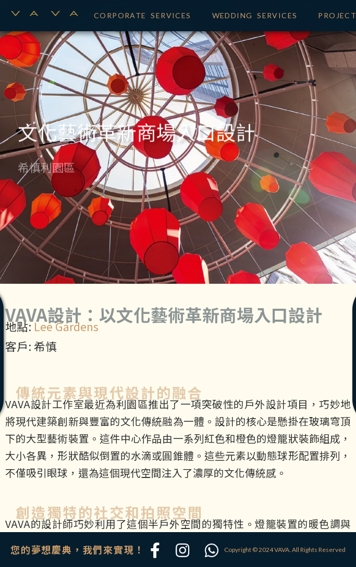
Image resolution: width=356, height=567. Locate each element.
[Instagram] (182, 551)
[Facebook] (155, 551)
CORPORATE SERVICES (142, 13)
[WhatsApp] (211, 551)
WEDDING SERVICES (255, 13)
